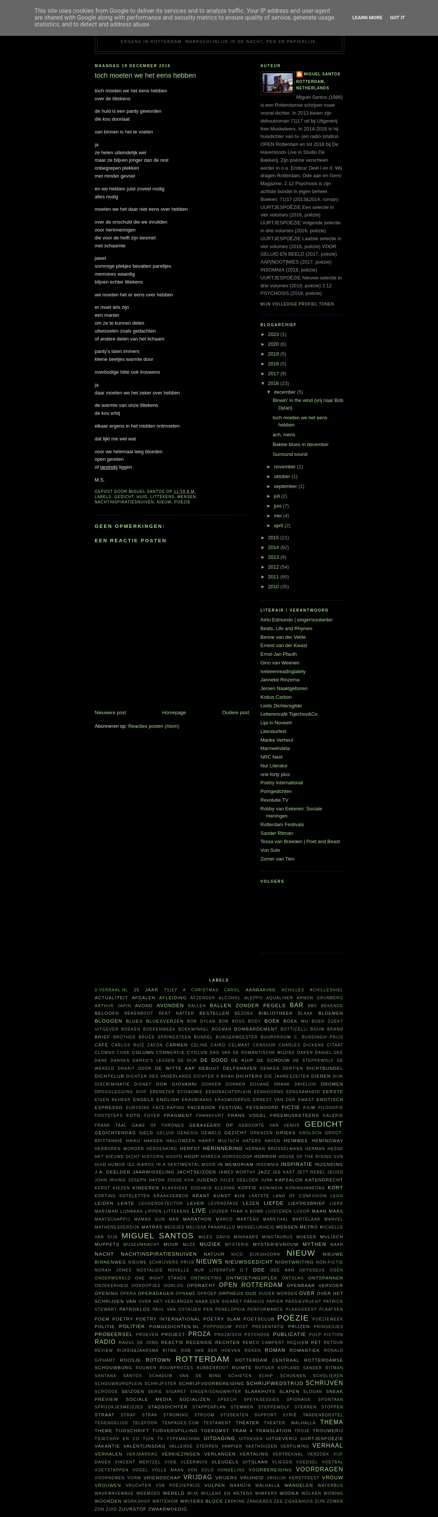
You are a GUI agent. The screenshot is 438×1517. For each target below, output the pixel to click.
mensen (186, 497)
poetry (122, 1318)
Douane (260, 1084)
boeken (130, 1029)
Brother (124, 1037)
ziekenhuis (299, 1501)
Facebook (202, 1107)
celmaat (239, 1045)
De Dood (214, 1060)
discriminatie (112, 1084)
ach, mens (284, 434)
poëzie (182, 502)
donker (211, 1084)
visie (171, 1462)
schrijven (324, 1383)
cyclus (197, 1052)
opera (128, 1294)
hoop (191, 1156)
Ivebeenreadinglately (283, 671)
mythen (315, 1244)
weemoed (148, 1493)
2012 (274, 567)
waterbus (330, 1485)
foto (133, 1115)
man (174, 1219)
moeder (306, 1237)
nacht (104, 1254)
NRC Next (272, 757)
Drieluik (305, 1084)
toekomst (215, 1430)
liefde (274, 1203)
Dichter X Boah (213, 1076)
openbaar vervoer (315, 1285)
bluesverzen (165, 1020)
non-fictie (329, 1262)
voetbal (332, 1462)
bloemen (330, 1013)
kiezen (121, 1188)
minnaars (246, 1237)
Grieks (286, 1132)
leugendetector (161, 1203)
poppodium (217, 1327)
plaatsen (331, 1309)
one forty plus (275, 774)
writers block (201, 1501)
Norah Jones (113, 1270)
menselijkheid (256, 1227)
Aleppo (253, 998)
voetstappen (112, 1470)
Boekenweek (159, 1029)
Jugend (207, 1179)
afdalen (144, 997)
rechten (227, 1342)
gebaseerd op (211, 1125)
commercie (170, 1053)
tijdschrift (133, 1430)
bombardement (256, 1028)
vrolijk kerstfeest (293, 1478)
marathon (197, 1218)
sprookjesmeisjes (119, 1407)
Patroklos (134, 1309)
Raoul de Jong (139, 1343)
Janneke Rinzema (280, 680)
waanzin (240, 1485)
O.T (244, 1270)
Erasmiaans (197, 1100)
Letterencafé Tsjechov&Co (289, 714)
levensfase (223, 1203)
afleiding (172, 997)
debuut (209, 1068)
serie (155, 1392)
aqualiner (279, 998)
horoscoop (237, 1157)
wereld (174, 1493)
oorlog (174, 1286)
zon (100, 1509)
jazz (264, 1171)
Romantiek (305, 1350)
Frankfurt (210, 1116)
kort (335, 1187)
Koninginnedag (305, 1188)
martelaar (306, 1219)
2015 (274, 537)
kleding (225, 1188)
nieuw (164, 502)
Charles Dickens (301, 1045)
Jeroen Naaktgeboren (284, 688)
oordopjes (145, 1286)
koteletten (134, 1196)
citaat (335, 1045)
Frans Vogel (247, 1115)
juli (277, 496)
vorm (134, 1478)
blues (134, 1020)
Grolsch (310, 1133)
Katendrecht (324, 1179)
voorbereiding (270, 1469)
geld (146, 1132)
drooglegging (114, 1092)
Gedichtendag (115, 1132)
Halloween (180, 1141)
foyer (152, 1116)
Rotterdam (202, 1358)
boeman (222, 1029)
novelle (178, 1270)
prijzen (299, 1326)
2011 (274, 577)
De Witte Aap (175, 1068)
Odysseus (312, 1270)
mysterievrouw (276, 1244)
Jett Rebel (311, 1172)
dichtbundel (325, 1068)
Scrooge (106, 1392)
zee (278, 1501)
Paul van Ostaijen (177, 1309)
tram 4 (242, 1430)
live (199, 1210)
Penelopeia (230, 1309)
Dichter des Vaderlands (158, 1076)
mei (278, 515)
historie (153, 1157)
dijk (338, 1076)
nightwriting (294, 1261)
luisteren (279, 1211)
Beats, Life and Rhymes (287, 628)
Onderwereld (113, 1278)
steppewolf (274, 1407)
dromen (332, 1083)
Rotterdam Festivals (282, 824)
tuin (148, 1439)
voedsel (307, 1462)
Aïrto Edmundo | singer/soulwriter (297, 620)
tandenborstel (323, 1415)
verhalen (108, 1453)
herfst (190, 1148)
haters (252, 1141)
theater (247, 1422)
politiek (132, 1326)
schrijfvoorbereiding (211, 1383)
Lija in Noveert (276, 723)
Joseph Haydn (146, 1180)
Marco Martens (237, 1219)
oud (251, 1293)
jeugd (335, 1172)
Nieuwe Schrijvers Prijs (161, 1262)
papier (275, 1301)
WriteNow (165, 1501)
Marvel (333, 1219)
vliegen (282, 1462)
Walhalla (267, 1485)
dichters (249, 1076)
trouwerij (328, 1430)
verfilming (295, 1446)
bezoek (244, 1013)
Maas (336, 1211)
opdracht (201, 1285)
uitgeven (251, 1439)
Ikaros (145, 1165)
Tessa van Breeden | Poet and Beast (300, 841)
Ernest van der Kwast (284, 645)
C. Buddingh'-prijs (318, 1037)
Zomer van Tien (278, 859)
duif (141, 1092)
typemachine (183, 1439)
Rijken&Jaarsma (138, 1350)
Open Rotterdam (251, 1285)
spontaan (330, 1399)
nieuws (209, 1261)
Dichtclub (110, 1076)
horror (265, 1156)
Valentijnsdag (145, 1445)
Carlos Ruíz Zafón (137, 1045)
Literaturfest (274, 731)
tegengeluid (111, 1423)
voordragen (319, 1469)
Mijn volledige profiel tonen (297, 304)
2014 (274, 547)
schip (266, 1376)
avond (144, 1005)
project (173, 1334)
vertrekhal (288, 1454)
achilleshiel (326, 990)
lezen (251, 1203)
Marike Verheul (277, 740)
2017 (274, 373)
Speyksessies (261, 1399)
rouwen (146, 1368)
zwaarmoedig (167, 1508)
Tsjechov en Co (117, 1439)
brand (335, 1029)
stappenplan (209, 1407)
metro (309, 1226)
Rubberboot (213, 1368)
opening (107, 1293)
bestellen (214, 1013)
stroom (204, 1415)
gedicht (124, 497)
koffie (247, 1187)
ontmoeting (206, 1278)
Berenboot (139, 1013)
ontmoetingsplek (252, 1277)
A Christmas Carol (211, 990)
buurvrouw (276, 1037)
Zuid (111, 1509)
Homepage (174, 712)
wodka (289, 1493)
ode (259, 1270)
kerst (102, 1188)
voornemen (110, 1478)
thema (331, 1422)
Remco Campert (263, 1343)
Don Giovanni (176, 1083)
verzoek (318, 1454)
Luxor (302, 1211)
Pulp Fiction (326, 1335)
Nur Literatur (274, 765)
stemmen (241, 1407)
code (123, 1053)
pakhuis (254, 1301)
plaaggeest (301, 1309)
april (279, 525)
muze (189, 1244)
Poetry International (282, 782)
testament (217, 1423)
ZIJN (320, 1501)
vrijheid (252, 1477)
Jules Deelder (239, 1180)
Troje (302, 1431)
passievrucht (303, 1301)
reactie (172, 1342)
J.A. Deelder (113, 1171)
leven (195, 1203)
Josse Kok (180, 1180)
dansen (120, 1060)
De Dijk (188, 1060)
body (254, 1021)
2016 (274, 383)
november (285, 466)
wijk (192, 1493)
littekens (162, 497)
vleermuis (194, 1462)
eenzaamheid (303, 1092)
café (101, 1044)
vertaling (254, 1453)
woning (333, 1493)
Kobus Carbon (276, 697)
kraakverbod (171, 1196)
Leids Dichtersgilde (281, 706)
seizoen (133, 1391)
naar (336, 1244)
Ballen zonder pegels (248, 1005)
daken (305, 1053)
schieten (240, 1376)
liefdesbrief (306, 1203)
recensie (199, 1342)
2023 (274, 334)
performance (265, 1309)
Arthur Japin (113, 1006)
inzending (329, 1164)
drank (282, 1084)
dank (101, 1060)
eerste (333, 1091)
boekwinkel (194, 1029)
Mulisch (331, 1236)
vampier (231, 1446)
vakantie (107, 1445)
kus (240, 1195)
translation (273, 1430)
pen (208, 1309)
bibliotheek (276, 1013)
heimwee (296, 1140)
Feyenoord (262, 1107)
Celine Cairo (208, 1045)
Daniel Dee (329, 1053)
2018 (274, 364)
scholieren (328, 1376)
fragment (178, 1115)
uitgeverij (281, 1438)
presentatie (268, 1327)
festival (231, 1107)
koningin (271, 1188)
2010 (274, 586)
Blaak (305, 1013)
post (242, 1327)
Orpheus (231, 1293)
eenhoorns (269, 1092)
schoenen (293, 1376)
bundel (203, 1037)
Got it (397, 17)
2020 (274, 344)
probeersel (114, 1334)
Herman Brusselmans (274, 1149)
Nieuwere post (110, 712)
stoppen (332, 1407)
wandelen (298, 1485)
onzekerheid (111, 1286)
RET (316, 1342)
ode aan (282, 1270)
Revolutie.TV (274, 800)
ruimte (242, 1367)
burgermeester (237, 1037)
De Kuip (242, 1060)
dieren (321, 1076)
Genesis (187, 1133)
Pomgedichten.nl (174, 1326)
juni (278, 506)
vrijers (226, 1477)
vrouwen (108, 1485)
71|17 (170, 989)
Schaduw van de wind (185, 1376)
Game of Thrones (158, 1125)
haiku (133, 1141)
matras (152, 1226)
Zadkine (235, 1501)
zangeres (259, 1501)
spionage (299, 1399)
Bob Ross (232, 1021)
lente (126, 1203)
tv (160, 1439)
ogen (336, 1270)
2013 (274, 557)
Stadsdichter (168, 1406)
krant (201, 1195)
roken (252, 1350)
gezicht (235, 1132)
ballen (197, 1006)
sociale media (149, 1399)
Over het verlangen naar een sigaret (190, 1301)
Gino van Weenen (280, 663)
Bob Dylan (201, 1021)
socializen (195, 1399)
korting (105, 1196)
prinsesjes (328, 1327)
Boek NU (296, 1020)
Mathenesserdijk (117, 1227)
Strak (149, 1415)
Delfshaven (240, 1068)
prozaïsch (227, 1335)
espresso (109, 1107)
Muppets (107, 1244)
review (104, 1350)
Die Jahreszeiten (287, 1076)
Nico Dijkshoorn (255, 1254)
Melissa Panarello (210, 1227)
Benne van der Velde (283, 637)
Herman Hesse (324, 1149)
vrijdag (197, 1477)
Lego (336, 1196)
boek (272, 1021)
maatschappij (113, 1219)
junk (267, 1180)
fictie (291, 1107)
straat (105, 1414)
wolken (311, 1493)
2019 (274, 354)
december (285, 392)
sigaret (176, 1392)
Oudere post (235, 712)
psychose (257, 1335)
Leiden (104, 1203)
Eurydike (138, 1108)
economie (190, 1092)
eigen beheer (113, 1100)
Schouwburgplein (119, 1384)
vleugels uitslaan (240, 1461)
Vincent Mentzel (138, 1462)
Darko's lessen (154, 1060)
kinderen (146, 1187)
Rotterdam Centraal (267, 1359)
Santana (105, 1376)
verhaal (328, 1445)
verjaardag (141, 1454)
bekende (332, 1006)
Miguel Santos (322, 74)
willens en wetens (227, 1493)
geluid (165, 1133)
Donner (236, 1084)
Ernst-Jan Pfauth (279, 654)
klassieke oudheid (187, 1188)
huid (142, 497)
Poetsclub (259, 1318)
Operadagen (156, 1293)
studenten (234, 1415)
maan (319, 1211)
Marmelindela (275, 748)
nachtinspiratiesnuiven (124, 502)
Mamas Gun (149, 1219)
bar (297, 1005)
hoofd (174, 1157)
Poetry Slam (222, 1318)
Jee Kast (283, 1172)
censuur (264, 1045)
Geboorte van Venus (268, 1125)
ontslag (293, 1278)
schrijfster (161, 1384)
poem (102, 1318)
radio (105, 1342)
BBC (312, 1006)
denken (269, 1068)
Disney (143, 1084)
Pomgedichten (276, 791)
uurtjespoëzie (322, 1438)
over (307, 1293)
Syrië (290, 1415)
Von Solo (270, 850)
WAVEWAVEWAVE (114, 1493)
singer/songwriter (215, 1392)
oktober (282, 476)
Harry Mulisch (219, 1141)
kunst (222, 1195)
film (309, 1107)
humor (116, 1165)
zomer (335, 1501)
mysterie (237, 1244)
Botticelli (294, 1029)
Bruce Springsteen (165, 1037)
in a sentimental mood (186, 1165)
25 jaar (146, 989)
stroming (175, 1415)
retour (333, 1343)
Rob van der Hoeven (211, 1350)
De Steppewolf (313, 1060)
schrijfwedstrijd (275, 1383)
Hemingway (327, 1140)
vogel (140, 1470)
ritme (170, 1350)
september (286, 486)
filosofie (330, 1108)
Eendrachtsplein (228, 1092)
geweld (211, 1133)
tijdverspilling (175, 1430)
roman (275, 1350)
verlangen (220, 1453)
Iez (131, 1165)
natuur (214, 1254)
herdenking (162, 1149)
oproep (207, 1294)
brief (102, 1036)
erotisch (330, 1099)
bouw (317, 1029)
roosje (130, 1359)
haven (273, 1141)
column (143, 1052)
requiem (298, 1343)
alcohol (230, 998)
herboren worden (119, 1149)
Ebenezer (162, 1092)
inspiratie (297, 1164)
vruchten (138, 1485)
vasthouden (261, 1446)
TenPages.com (180, 1423)
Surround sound (290, 454)
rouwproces (177, 1368)
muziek (210, 1244)
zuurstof (133, 1508)
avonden (170, 1005)
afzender (202, 998)
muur (171, 1244)
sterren (306, 1407)
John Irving (110, 1180)
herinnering (223, 1148)
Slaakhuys (260, 1391)
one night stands (160, 1278)
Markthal (275, 1219)
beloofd (107, 1013)
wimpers (266, 1493)
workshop (137, 1501)
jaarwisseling (154, 1171)
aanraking (261, 989)
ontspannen (325, 1277)
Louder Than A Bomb (236, 1211)
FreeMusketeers (294, 1115)
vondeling (231, 1470)
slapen (289, 1391)
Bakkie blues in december (301, 444)
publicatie (289, 1334)
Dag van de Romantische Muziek (252, 1053)
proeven (147, 1335)
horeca (210, 1157)
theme (104, 1430)
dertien (293, 1068)
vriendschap (162, 1477)
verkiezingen (181, 1453)
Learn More (368, 17)
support (266, 1415)
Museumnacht (142, 1244)
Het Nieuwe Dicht (117, 1157)
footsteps (109, 1116)
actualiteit (111, 997)
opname (186, 1294)
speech (227, 1399)
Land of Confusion (300, 1196)
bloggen (108, 1021)
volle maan (168, 1470)
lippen (153, 1211)
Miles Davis (214, 1237)
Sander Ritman (277, 833)
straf (128, 1415)
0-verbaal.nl (111, 990)
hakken (153, 1141)
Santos (132, 1376)
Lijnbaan (131, 1211)
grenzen (261, 1133)
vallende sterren (193, 1446)
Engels (143, 1099)
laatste (259, 1196)
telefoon (145, 1423)
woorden (108, 1501)
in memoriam (236, 1164)
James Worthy (237, 1172)
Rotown (158, 1360)
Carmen (177, 1044)
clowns (105, 1053)
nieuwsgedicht (249, 1262)
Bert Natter (176, 1013)
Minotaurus (277, 1237)
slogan (312, 1392)
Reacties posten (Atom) (153, 726)
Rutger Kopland (277, 1368)
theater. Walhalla (290, 1423)
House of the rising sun (310, 1157)
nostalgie (150, 1270)
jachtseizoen (196, 1171)
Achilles (292, 990)
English (167, 1099)
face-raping (169, 1108)
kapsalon (289, 1179)
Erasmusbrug (233, 1100)
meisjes (174, 1227)
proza (199, 1334)
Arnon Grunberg (320, 998)
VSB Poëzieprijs (178, 1485)
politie (105, 1326)
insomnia (267, 1165)
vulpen (215, 1485)
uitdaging (219, 1438)
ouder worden (277, 1294)
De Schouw (273, 1060)
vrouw (332, 1477)
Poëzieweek (328, 1319)
